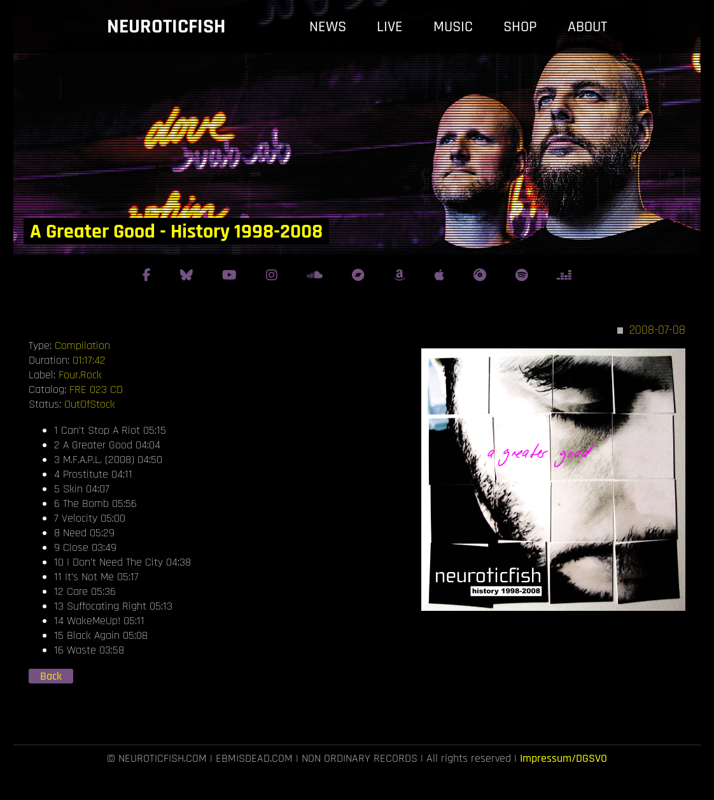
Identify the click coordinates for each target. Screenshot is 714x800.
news (327, 26)
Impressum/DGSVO (563, 758)
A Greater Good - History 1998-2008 (176, 231)
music (453, 26)
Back (51, 676)
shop (520, 26)
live (390, 26)
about (587, 26)
